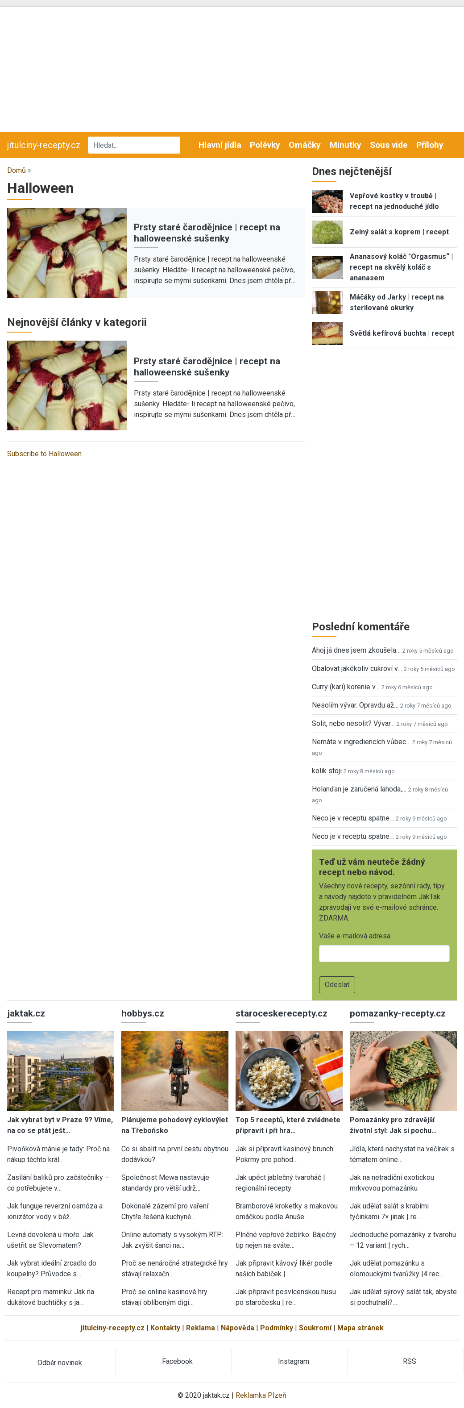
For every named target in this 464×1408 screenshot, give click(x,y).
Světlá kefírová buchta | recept (402, 333)
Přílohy (429, 145)
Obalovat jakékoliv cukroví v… (357, 668)
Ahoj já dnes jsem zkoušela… (356, 650)
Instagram (293, 1361)
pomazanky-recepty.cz (398, 1013)
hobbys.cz (142, 1013)
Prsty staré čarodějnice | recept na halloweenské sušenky (207, 233)
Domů (16, 170)
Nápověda (237, 1328)
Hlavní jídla (220, 145)
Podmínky (276, 1328)
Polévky (265, 145)
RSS (409, 1361)
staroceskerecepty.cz (281, 1013)
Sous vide (389, 145)
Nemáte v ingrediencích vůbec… (361, 741)
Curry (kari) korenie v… (346, 687)
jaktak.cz (26, 1013)
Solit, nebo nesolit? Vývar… (353, 723)
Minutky (345, 145)
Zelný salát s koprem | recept (399, 232)
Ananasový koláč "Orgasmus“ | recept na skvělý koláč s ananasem (401, 267)
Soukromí (315, 1328)
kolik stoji (327, 770)
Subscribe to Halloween (44, 454)
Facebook (177, 1361)
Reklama (200, 1328)
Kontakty (165, 1328)
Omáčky (305, 145)
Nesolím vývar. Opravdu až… (355, 705)
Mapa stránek (360, 1328)
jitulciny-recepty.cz (44, 145)
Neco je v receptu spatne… (353, 818)
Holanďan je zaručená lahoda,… (359, 789)
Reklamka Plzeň (261, 1395)
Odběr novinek (59, 1362)
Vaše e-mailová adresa (354, 936)
